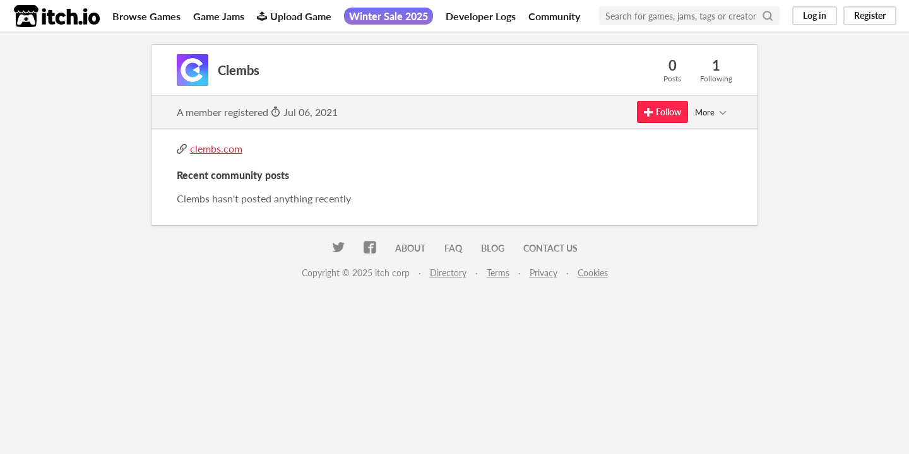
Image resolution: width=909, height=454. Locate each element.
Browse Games (146, 16)
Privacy (543, 272)
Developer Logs (481, 16)
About (410, 248)
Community (554, 16)
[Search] (768, 15)
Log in (814, 15)
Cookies (593, 272)
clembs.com (216, 148)
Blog (492, 248)
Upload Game (294, 16)
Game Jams (218, 16)
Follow (662, 112)
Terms (498, 272)
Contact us (550, 248)
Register (870, 15)
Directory (448, 272)
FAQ (453, 248)
